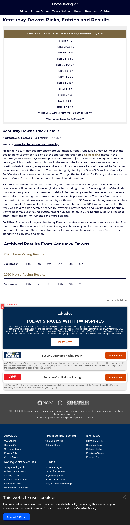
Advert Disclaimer (117, 300)
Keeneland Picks (12, 483)
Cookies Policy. (86, 508)
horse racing (92, 154)
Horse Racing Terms (55, 479)
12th (28, 263)
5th (81, 263)
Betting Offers (52, 445)
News (78, 11)
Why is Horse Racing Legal (58, 483)
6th (71, 263)
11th (39, 263)
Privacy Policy (11, 453)
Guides (105, 11)
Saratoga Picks (11, 475)
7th (81, 284)
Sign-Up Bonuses (54, 441)
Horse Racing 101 (53, 467)
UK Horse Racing (12, 449)
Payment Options (54, 475)
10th (60, 284)
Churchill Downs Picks (15, 479)
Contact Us (10, 445)
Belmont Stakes (94, 449)
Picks (23, 11)
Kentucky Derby (94, 441)
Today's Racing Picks (14, 467)
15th (39, 284)
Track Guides (61, 11)
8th (60, 263)
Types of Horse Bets (55, 471)
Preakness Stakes (95, 453)
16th (28, 284)
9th (49, 263)
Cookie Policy (11, 457)
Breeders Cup (93, 457)
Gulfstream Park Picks (15, 471)
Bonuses (91, 11)
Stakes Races (40, 11)
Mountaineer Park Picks (16, 487)
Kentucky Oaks (94, 445)
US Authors (10, 441)
